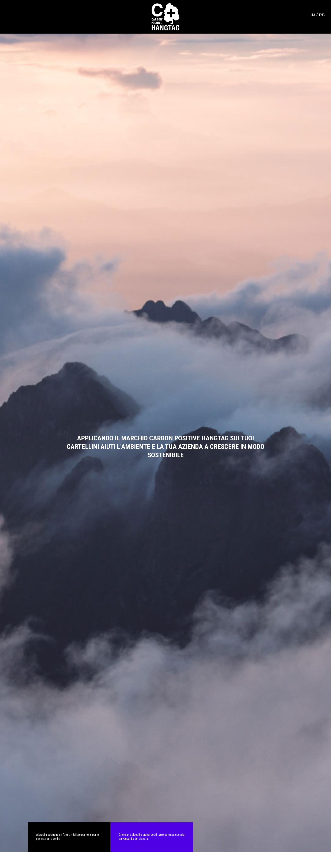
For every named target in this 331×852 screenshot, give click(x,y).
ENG (322, 15)
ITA (313, 15)
